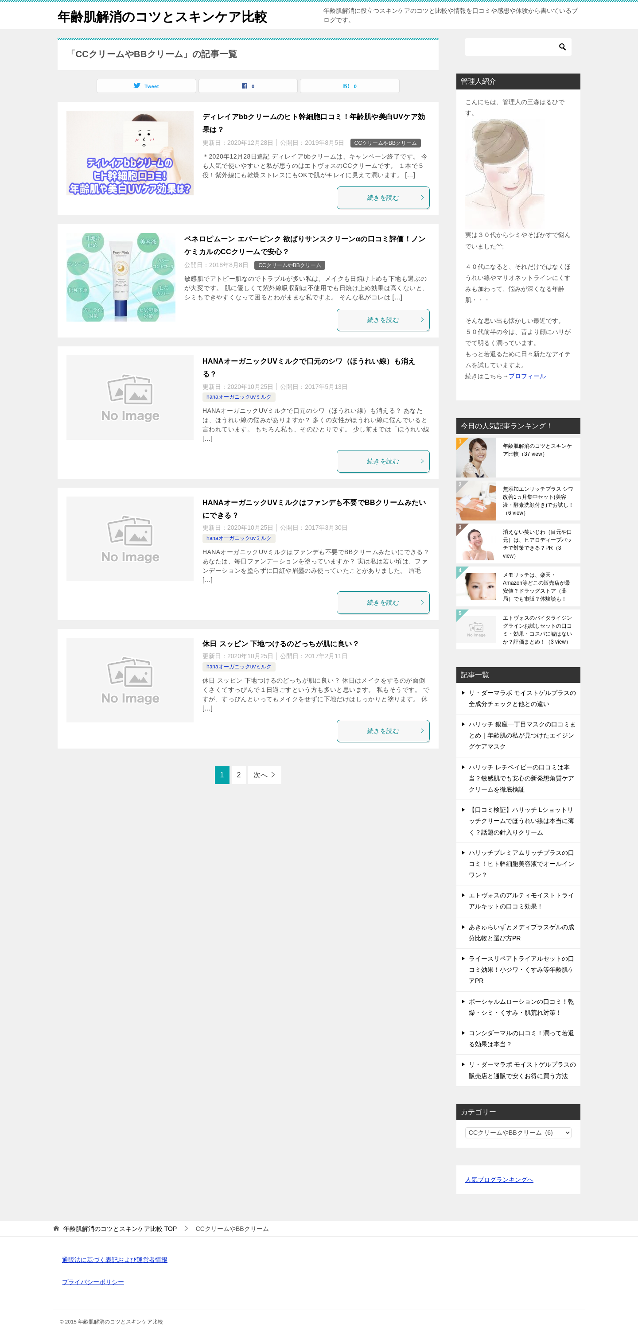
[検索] (518, 47)
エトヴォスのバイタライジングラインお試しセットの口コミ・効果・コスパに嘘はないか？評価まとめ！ (537, 630)
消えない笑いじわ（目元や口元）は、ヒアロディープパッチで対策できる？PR (537, 544)
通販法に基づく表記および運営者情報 (114, 1259)
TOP (120, 1228)
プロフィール (527, 376)
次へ (260, 775)
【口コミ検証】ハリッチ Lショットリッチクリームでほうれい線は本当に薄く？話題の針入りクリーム (521, 820)
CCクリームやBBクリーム (385, 143)
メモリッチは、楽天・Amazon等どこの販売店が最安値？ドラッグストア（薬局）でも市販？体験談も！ (536, 587)
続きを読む (396, 197)
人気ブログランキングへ (499, 1179)
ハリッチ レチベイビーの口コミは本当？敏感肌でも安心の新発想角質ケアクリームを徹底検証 (521, 778)
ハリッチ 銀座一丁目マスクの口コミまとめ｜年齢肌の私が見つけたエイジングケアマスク (522, 735)
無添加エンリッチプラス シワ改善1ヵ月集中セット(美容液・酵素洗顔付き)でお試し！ (538, 501)
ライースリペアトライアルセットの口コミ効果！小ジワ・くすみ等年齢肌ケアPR (521, 969)
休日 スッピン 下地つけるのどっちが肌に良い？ (280, 644)
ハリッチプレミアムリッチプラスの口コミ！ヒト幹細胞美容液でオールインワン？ (521, 863)
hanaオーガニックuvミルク (239, 397)
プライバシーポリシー (93, 1281)
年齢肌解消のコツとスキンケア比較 (166, 15)
